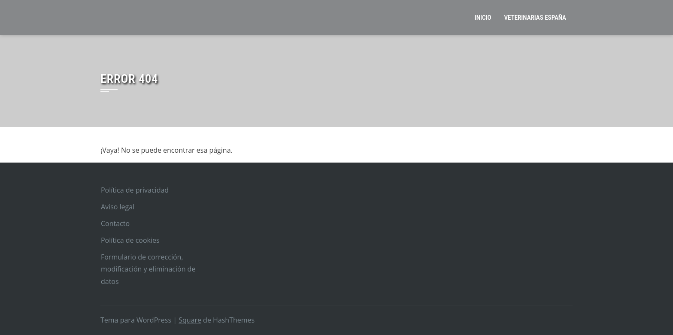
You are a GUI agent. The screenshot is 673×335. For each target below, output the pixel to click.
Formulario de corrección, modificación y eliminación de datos (148, 269)
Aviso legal (117, 206)
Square (190, 320)
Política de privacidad (135, 190)
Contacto (115, 223)
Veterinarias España (535, 17)
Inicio (483, 17)
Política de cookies (130, 240)
